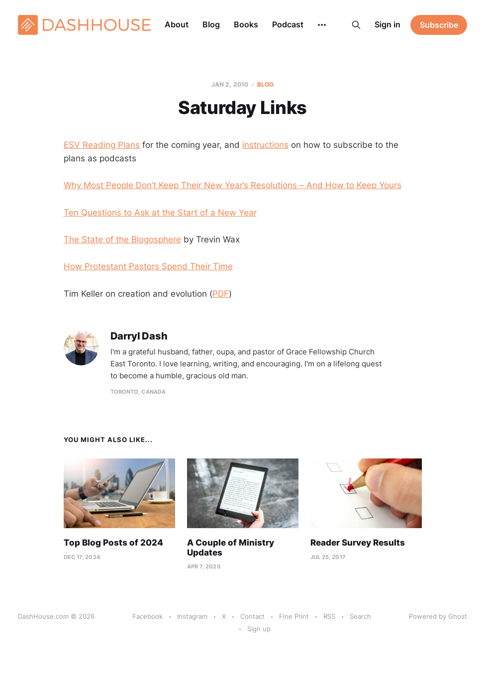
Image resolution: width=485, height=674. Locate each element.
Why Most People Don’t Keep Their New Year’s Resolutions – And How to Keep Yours (232, 185)
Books (246, 24)
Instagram (192, 616)
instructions (265, 145)
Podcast (287, 24)
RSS (329, 616)
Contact (252, 616)
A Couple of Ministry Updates (230, 548)
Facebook (147, 616)
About (177, 24)
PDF (220, 294)
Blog (211, 24)
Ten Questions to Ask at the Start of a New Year (160, 213)
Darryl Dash (139, 336)
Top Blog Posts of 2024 (113, 543)
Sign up (259, 629)
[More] (321, 24)
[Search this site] (356, 24)
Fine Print (294, 616)
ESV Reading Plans (102, 145)
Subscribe (439, 25)
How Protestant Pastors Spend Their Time (148, 266)
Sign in (387, 24)
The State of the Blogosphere (122, 239)
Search (360, 616)
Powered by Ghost (438, 616)
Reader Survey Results (357, 543)
